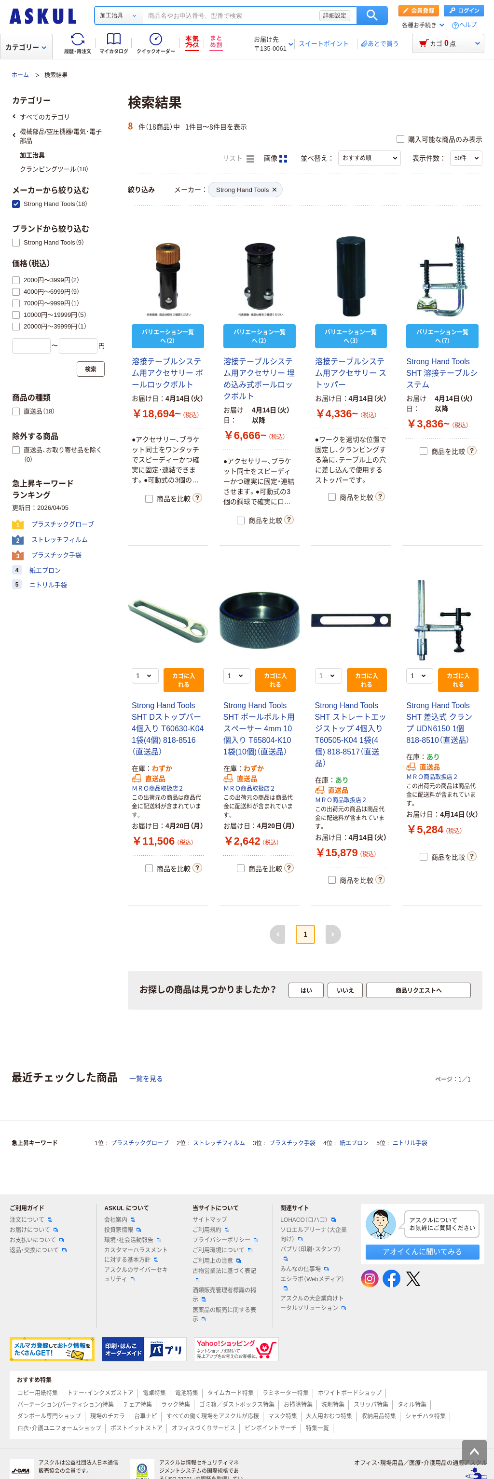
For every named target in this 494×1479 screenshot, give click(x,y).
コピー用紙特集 (37, 1393)
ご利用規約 (210, 1230)
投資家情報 (122, 1230)
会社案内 (119, 1220)
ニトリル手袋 (410, 1143)
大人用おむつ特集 (329, 1416)
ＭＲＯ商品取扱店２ (158, 788)
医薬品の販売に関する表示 (224, 1315)
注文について (31, 1220)
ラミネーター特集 (285, 1393)
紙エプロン (354, 1143)
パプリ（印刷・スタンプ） (310, 1253)
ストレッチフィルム (219, 1143)
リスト (238, 159)
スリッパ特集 (371, 1404)
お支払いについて (37, 1240)
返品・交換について (38, 1250)
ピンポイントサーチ (271, 1428)
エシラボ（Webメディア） (312, 1283)
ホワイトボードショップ (350, 1393)
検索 (372, 15)
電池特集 (186, 1393)
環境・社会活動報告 (132, 1240)
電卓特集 (154, 1393)
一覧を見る (146, 1078)
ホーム (20, 75)
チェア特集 (137, 1404)
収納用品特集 (378, 1416)
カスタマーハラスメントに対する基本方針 (136, 1255)
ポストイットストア (136, 1428)
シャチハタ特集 (425, 1416)
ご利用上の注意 (216, 1261)
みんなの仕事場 (304, 1269)
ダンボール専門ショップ (49, 1416)
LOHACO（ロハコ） (308, 1220)
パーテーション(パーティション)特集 (65, 1404)
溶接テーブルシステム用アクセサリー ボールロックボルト (167, 373)
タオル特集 (412, 1404)
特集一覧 (317, 1428)
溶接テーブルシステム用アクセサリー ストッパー (350, 373)
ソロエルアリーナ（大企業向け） (313, 1235)
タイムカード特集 (230, 1393)
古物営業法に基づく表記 (224, 1275)
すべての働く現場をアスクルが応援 (212, 1416)
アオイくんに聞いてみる (422, 1251)
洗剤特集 (332, 1404)
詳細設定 (334, 15)
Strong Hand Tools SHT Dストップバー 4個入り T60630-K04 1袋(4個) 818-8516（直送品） (168, 728)
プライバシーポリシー (225, 1240)
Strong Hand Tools (246, 189)
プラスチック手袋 (292, 1143)
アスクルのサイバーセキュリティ (136, 1275)
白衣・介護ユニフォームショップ (59, 1428)
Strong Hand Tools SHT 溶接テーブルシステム (442, 373)
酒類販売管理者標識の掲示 (224, 1295)
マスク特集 (282, 1416)
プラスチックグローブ (140, 1143)
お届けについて (34, 1230)
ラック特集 (175, 1404)
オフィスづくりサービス (203, 1428)
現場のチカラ (107, 1416)
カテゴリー (25, 47)
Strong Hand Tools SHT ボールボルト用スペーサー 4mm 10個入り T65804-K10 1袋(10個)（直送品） (259, 728)
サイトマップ (209, 1220)
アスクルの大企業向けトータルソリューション (313, 1303)
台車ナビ (145, 1416)
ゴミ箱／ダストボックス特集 (236, 1404)
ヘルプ (468, 25)
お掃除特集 (298, 1404)
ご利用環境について (222, 1250)
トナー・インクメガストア (100, 1393)
